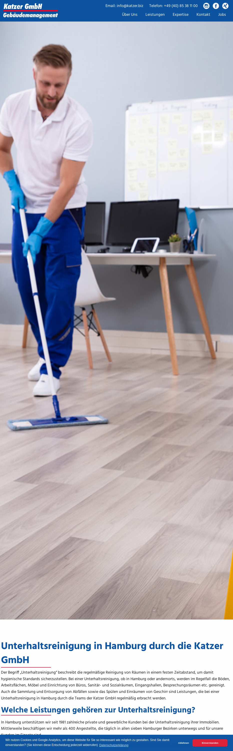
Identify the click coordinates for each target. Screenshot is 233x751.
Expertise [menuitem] (180, 15)
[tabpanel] (116, 310)
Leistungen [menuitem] (155, 15)
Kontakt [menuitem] (203, 15)
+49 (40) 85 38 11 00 (181, 6)
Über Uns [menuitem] (130, 15)
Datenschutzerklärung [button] (113, 745)
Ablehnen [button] (183, 742)
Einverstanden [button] (210, 742)
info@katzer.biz (130, 6)
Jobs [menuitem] (222, 15)
